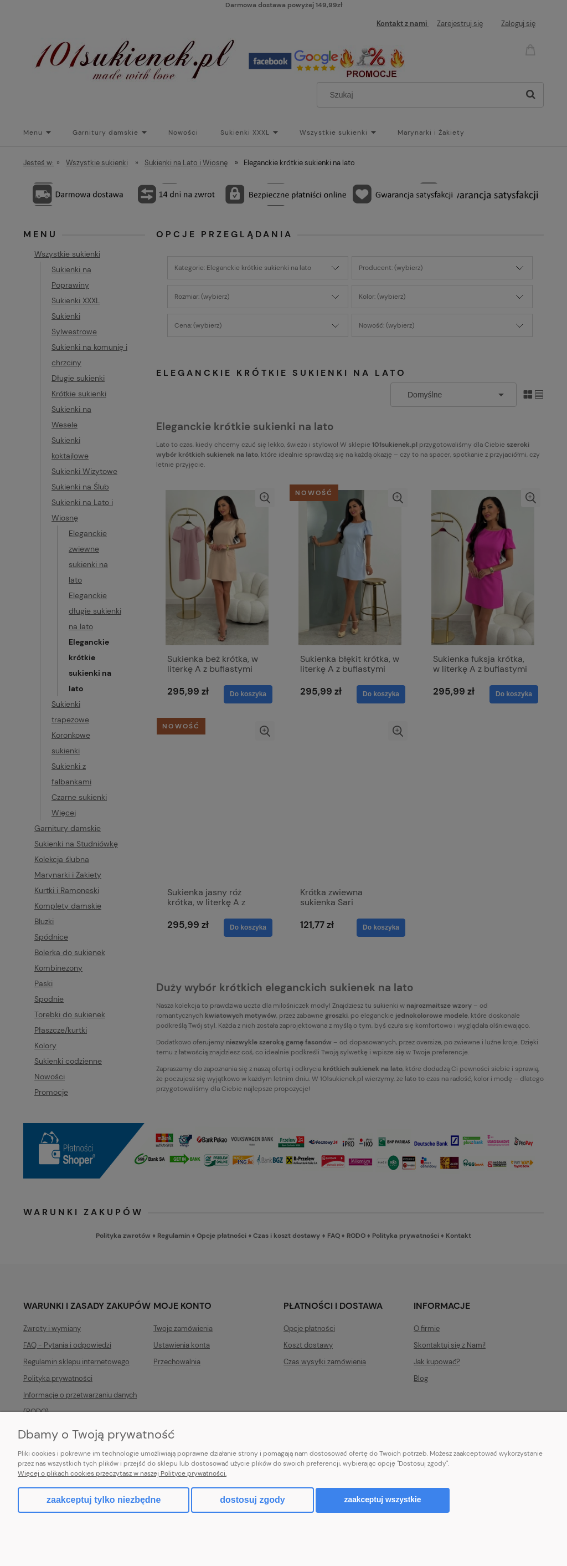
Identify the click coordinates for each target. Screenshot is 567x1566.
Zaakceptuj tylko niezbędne (104, 1499)
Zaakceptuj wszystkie (382, 1500)
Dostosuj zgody (252, 1499)
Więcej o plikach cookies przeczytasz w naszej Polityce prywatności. (122, 1473)
